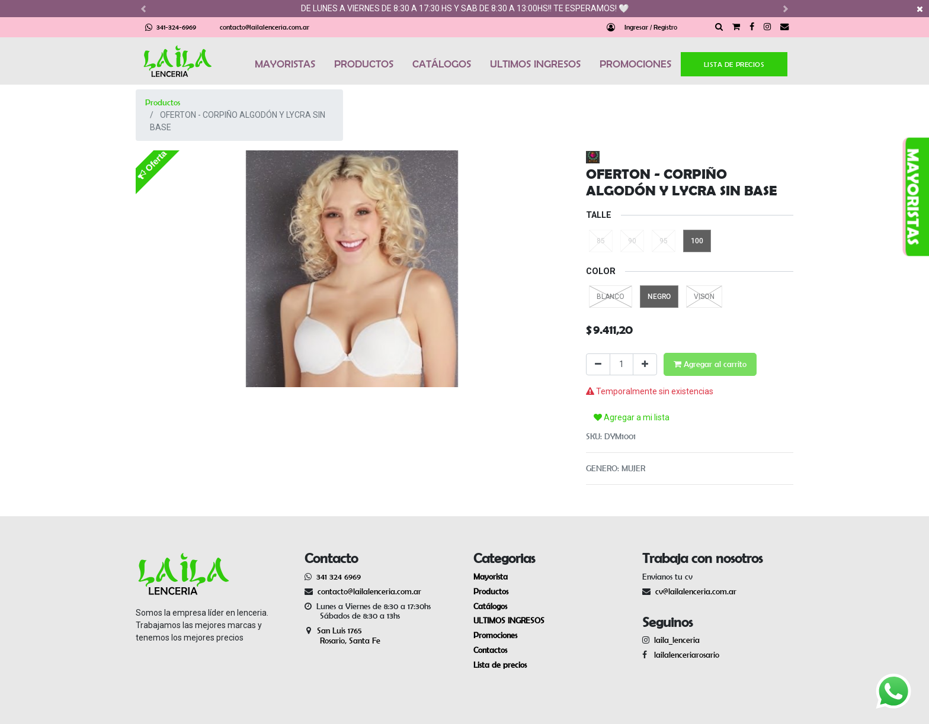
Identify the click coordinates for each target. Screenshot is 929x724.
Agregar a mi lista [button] (631, 417)
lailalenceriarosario (684, 654)
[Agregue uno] (645, 364)
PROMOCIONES (635, 64)
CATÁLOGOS (441, 64)
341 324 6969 (338, 576)
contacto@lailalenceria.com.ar (264, 27)
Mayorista (490, 576)
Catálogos (490, 606)
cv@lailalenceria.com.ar (695, 591)
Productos (162, 102)
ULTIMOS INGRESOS (535, 64)
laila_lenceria (677, 640)
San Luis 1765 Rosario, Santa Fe (342, 635)
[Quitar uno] (598, 364)
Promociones (495, 635)
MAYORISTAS (285, 64)
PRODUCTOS (363, 64)
